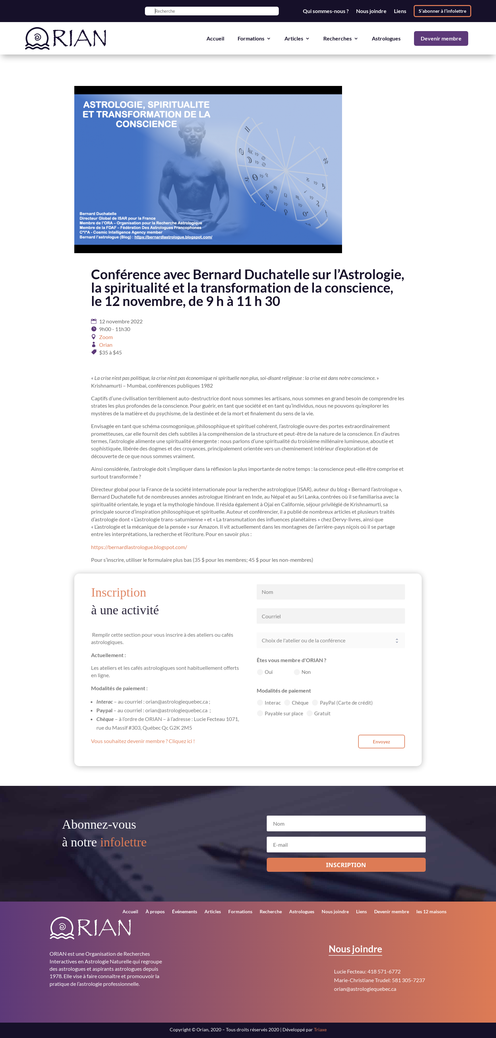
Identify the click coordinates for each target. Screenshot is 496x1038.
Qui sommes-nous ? (326, 11)
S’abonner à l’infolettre (442, 11)
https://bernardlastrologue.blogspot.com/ (139, 547)
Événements (184, 911)
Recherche (271, 911)
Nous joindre (371, 11)
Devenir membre (441, 38)
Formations (251, 38)
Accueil (215, 38)
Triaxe (320, 1029)
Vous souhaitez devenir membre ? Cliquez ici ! (143, 741)
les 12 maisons (431, 911)
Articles (293, 38)
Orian (105, 344)
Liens (400, 11)
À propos (155, 911)
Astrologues (386, 38)
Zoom (106, 337)
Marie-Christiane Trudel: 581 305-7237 (379, 980)
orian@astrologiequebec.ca (365, 988)
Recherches (337, 38)
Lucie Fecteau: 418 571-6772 (367, 971)
